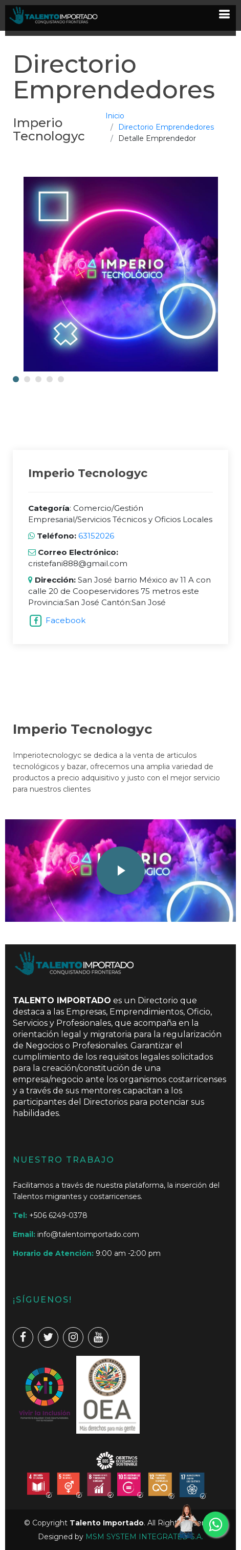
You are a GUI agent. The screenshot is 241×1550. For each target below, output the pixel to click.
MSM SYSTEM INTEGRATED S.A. (144, 1536)
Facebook (65, 620)
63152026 (95, 536)
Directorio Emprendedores (166, 127)
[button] (16, 379)
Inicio (114, 115)
